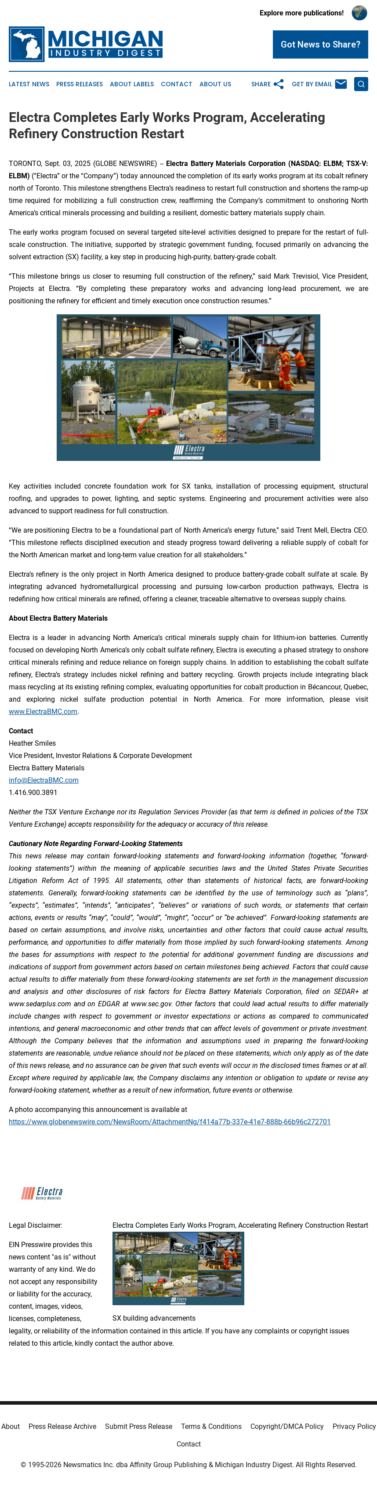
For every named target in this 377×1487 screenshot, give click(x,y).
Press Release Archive (62, 1426)
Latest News (29, 84)
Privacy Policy (354, 1426)
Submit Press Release (138, 1426)
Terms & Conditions (211, 1426)
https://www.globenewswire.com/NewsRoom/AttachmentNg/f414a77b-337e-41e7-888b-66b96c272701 (170, 1122)
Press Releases (79, 84)
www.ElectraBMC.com (43, 711)
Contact (176, 84)
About (10, 1426)
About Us (215, 84)
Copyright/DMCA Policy (287, 1426)
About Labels (132, 84)
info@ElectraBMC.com (44, 780)
